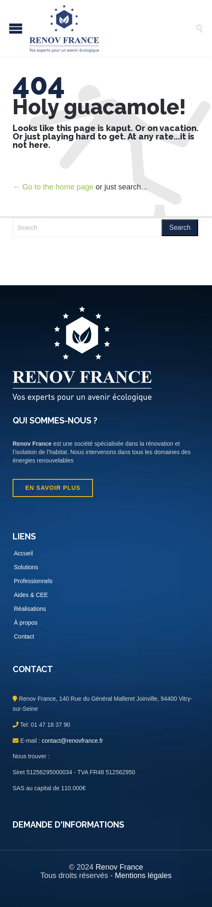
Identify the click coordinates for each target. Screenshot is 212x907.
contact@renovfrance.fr (71, 740)
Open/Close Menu (16, 28)
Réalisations (30, 608)
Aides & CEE (31, 595)
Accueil (23, 553)
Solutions (26, 567)
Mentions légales (143, 875)
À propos (25, 622)
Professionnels (33, 581)
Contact (24, 636)
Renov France (119, 867)
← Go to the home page (53, 187)
